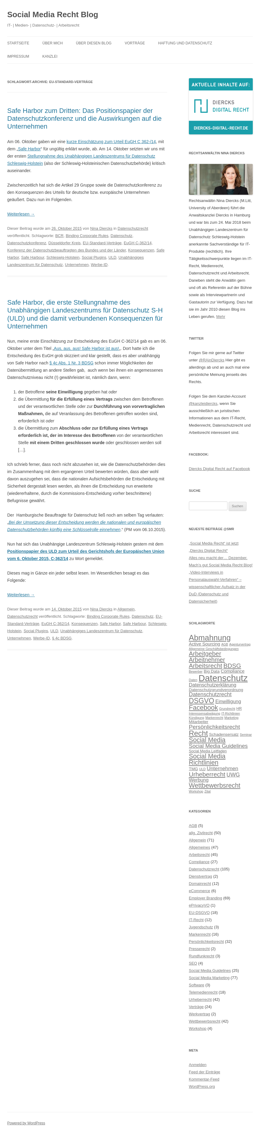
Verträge (196, 1006)
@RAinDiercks (211, 360)
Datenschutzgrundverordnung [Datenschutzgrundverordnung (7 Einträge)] (216, 689)
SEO (193, 963)
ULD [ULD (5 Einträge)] (202, 769)
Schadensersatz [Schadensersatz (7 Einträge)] (224, 734)
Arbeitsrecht (199, 854)
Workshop (197, 1028)
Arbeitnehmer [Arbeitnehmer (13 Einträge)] (207, 659)
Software (196, 985)
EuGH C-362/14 (138, 243)
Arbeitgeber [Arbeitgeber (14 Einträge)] (205, 653)
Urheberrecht (200, 999)
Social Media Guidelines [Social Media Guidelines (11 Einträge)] (218, 746)
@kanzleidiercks (203, 403)
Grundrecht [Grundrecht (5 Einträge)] (227, 708)
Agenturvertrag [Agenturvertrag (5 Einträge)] (240, 644)
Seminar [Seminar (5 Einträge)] (246, 734)
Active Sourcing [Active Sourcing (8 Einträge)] (204, 643)
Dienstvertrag (200, 876)
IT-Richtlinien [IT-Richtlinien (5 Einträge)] (230, 713)
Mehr (220, 316)
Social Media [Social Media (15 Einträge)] (207, 740)
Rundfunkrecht (202, 956)
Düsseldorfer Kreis (65, 243)
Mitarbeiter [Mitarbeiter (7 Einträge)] (198, 721)
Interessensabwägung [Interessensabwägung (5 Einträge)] (204, 713)
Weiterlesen (21, 214)
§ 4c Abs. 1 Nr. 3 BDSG (71, 362)
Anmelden (198, 1064)
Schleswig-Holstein (63, 257)
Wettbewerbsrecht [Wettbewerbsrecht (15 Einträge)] (214, 785)
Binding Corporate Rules (87, 235)
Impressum (18, 56)
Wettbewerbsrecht (205, 1021)
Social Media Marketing (209, 977)
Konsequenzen (141, 250)
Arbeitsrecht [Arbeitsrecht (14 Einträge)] (205, 665)
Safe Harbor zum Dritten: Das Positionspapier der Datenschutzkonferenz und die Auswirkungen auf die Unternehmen (84, 118)
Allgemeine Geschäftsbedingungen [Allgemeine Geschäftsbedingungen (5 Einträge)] (214, 649)
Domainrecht (200, 883)
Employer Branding (205, 898)
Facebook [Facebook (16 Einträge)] (203, 707)
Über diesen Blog (93, 43)
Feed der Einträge (204, 1072)
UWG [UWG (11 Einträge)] (233, 774)
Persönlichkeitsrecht (206, 941)
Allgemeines (199, 847)
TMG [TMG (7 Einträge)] (193, 769)
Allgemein (126, 609)
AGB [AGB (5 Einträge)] (224, 644)
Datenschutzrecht (132, 228)
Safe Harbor (29, 148)
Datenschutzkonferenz (26, 243)
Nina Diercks (101, 228)
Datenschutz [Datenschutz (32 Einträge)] (223, 678)
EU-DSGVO (199, 912)
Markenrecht (200, 934)
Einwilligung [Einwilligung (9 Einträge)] (228, 701)
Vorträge (135, 43)
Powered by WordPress (26, 1123)
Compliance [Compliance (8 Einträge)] (233, 671)
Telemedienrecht (203, 992)
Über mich (52, 43)
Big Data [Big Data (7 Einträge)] (212, 671)
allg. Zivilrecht (201, 833)
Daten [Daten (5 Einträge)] (193, 680)
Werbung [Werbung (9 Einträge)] (198, 780)
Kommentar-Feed (204, 1079)
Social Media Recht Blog (52, 14)
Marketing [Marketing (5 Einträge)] (231, 717)
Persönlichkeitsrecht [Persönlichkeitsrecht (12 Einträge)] (214, 727)
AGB (193, 825)
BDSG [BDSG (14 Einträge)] (232, 665)
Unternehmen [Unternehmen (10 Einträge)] (222, 768)
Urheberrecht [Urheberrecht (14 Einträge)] (207, 774)
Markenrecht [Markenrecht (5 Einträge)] (214, 717)
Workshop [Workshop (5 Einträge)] (196, 791)
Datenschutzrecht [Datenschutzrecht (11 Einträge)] (210, 694)
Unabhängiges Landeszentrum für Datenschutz (101, 631)
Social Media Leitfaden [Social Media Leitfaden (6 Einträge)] (208, 751)
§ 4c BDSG (62, 638)
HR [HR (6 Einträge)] (239, 708)
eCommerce (199, 891)
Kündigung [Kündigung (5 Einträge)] (196, 717)
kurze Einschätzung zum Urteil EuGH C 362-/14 (111, 141)
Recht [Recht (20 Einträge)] (198, 733)
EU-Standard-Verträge (102, 243)
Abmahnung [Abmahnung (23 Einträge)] (210, 637)
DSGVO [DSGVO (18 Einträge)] (201, 701)
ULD (112, 257)
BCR (59, 235)
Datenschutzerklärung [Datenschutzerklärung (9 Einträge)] (213, 684)
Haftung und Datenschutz (185, 43)
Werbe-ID (99, 264)
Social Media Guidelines (210, 970)
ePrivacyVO (199, 905)
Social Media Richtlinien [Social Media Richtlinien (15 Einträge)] (207, 759)
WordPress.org (202, 1086)
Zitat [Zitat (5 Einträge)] (207, 791)
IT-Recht (196, 920)
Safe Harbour (32, 257)
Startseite (18, 43)
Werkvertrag (199, 1014)
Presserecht (199, 949)
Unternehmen (77, 264)
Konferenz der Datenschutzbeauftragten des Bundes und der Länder (66, 250)
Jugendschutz (201, 927)
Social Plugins (94, 257)
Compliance (199, 862)
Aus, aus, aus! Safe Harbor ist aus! (86, 348)
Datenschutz (121, 235)
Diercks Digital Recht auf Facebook (219, 468)
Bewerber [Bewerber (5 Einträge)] (196, 671)
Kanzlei (50, 56)
